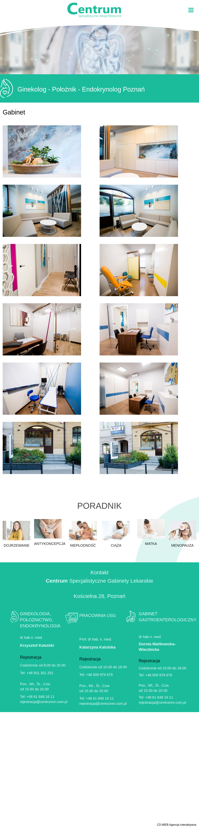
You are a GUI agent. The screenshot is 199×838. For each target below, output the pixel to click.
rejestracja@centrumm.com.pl (28, 702)
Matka (166, 532)
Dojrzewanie (16, 550)
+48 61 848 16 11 (25, 697)
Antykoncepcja (34, 532)
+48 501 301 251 (24, 673)
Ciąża (116, 550)
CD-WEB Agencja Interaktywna (176, 824)
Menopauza (182, 550)
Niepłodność (83, 550)
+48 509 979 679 (99, 690)
